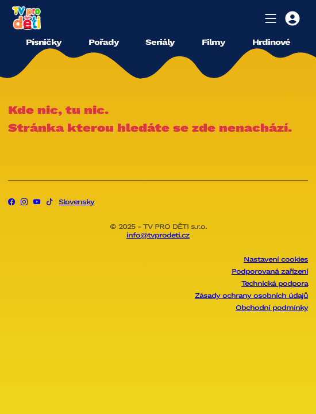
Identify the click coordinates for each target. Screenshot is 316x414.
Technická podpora (274, 283)
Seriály (159, 42)
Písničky (43, 42)
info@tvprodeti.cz (158, 235)
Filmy (213, 42)
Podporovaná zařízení (270, 271)
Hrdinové (271, 42)
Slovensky (76, 202)
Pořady (103, 42)
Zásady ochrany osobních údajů (251, 296)
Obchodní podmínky (272, 308)
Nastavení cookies (276, 259)
